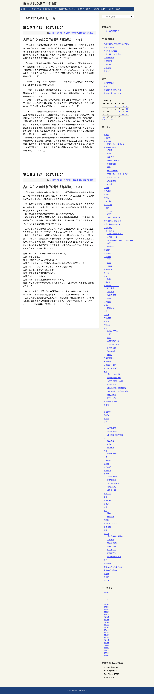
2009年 (106, 645)
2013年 (106, 635)
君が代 (109, 214)
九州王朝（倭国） (56, 33)
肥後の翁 (107, 500)
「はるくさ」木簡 (114, 374)
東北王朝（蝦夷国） (111, 401)
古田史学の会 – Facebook (67, 9)
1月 (107, 600)
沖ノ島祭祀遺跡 (113, 483)
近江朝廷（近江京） (100, 9)
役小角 (106, 321)
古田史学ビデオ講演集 (112, 54)
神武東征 (110, 291)
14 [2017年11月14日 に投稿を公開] (112, 111)
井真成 (106, 194)
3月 (107, 595)
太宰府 (106, 305)
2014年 (106, 632)
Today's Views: (110, 667)
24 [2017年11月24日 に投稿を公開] (123, 114)
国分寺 (111, 9)
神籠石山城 (111, 486)
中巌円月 (107, 138)
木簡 (105, 371)
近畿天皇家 (111, 295)
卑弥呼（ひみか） (114, 160)
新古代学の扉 (36, 9)
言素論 (118, 9)
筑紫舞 (106, 463)
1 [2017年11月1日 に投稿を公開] (115, 106)
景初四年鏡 (111, 546)
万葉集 (106, 134)
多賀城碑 (110, 539)
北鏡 (105, 86)
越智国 (106, 520)
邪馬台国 (107, 526)
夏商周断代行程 (113, 341)
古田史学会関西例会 (111, 31)
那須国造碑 (111, 553)
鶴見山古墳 (111, 490)
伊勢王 (109, 150)
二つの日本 (108, 184)
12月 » (110, 119)
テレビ (106, 131)
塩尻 (109, 337)
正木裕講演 (108, 64)
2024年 (106, 606)
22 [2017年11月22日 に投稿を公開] (115, 114)
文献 (105, 328)
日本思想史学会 (110, 358)
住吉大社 (110, 440)
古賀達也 (74, 33)
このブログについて (50, 9)
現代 (105, 422)
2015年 (106, 629)
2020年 (106, 617)
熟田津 (106, 415)
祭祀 (105, 451)
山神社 (109, 444)
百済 (105, 425)
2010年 (106, 642)
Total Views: (109, 674)
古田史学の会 (109, 231)
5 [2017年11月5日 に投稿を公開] (104, 108)
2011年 (106, 640)
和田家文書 (108, 61)
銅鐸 (105, 560)
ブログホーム (25, 9)
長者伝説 (107, 563)
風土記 (106, 577)
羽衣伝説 (107, 470)
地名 (105, 276)
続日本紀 (107, 467)
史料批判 (107, 256)
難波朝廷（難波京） (84, 9)
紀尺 (109, 262)
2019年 (106, 619)
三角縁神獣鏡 (112, 476)
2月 (107, 597)
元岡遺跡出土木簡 (114, 377)
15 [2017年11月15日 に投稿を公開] (115, 111)
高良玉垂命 (111, 180)
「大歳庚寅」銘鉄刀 (115, 536)
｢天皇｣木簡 (111, 398)
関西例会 (110, 246)
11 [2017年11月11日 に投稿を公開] (127, 108)
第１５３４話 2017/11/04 (43, 27)
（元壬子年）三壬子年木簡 (117, 391)
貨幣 (105, 510)
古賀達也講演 (109, 57)
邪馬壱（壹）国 (113, 177)
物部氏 (106, 418)
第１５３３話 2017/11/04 (43, 174)
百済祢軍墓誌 (112, 431)
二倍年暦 (107, 191)
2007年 (106, 650)
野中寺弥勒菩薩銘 (114, 556)
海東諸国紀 (111, 351)
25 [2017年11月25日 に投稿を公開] (127, 114)
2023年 (106, 609)
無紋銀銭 (110, 516)
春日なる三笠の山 (114, 217)
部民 (105, 530)
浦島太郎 (107, 411)
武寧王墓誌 (111, 428)
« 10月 (104, 119)
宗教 (105, 311)
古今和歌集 (108, 211)
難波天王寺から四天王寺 (113, 567)
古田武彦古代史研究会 (112, 90)
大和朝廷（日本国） (111, 285)
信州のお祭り (112, 453)
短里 (109, 259)
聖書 (105, 497)
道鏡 (109, 298)
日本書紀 (107, 361)
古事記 (106, 208)
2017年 (106, 624)
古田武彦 (67, 33)
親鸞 (105, 507)
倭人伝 (106, 198)
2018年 (106, 622)
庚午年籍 (107, 318)
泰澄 (105, 408)
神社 (105, 438)
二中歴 (106, 187)
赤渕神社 (110, 447)
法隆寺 (106, 405)
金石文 (106, 533)
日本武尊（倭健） (111, 365)
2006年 (106, 652)
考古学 (106, 474)
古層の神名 (108, 227)
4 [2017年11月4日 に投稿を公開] (126, 106)
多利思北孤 (111, 163)
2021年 (106, 614)
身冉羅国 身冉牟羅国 (115, 434)
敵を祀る (107, 325)
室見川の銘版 (112, 543)
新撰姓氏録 (111, 348)
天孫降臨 (107, 302)
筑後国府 (107, 460)
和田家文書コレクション (113, 93)
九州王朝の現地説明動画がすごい (117, 44)
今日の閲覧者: (109, 670)
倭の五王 (110, 157)
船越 (109, 278)
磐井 (109, 167)
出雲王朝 (107, 201)
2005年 (106, 655)
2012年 (106, 637)
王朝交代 (107, 67)
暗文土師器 (111, 480)
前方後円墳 (108, 204)
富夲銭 (109, 513)
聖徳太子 (107, 71)
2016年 (106, 627)
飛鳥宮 (106, 580)
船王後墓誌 (111, 549)
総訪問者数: (108, 677)
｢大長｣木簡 (111, 394)
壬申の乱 (107, 282)
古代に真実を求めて (115, 233)
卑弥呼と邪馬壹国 (111, 50)
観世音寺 (110, 307)
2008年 (106, 647)
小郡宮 (106, 314)
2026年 (106, 592)
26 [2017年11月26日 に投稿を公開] (104, 116)
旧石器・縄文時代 (111, 368)
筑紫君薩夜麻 (112, 170)
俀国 (109, 153)
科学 (105, 457)
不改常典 (110, 288)
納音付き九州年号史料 (115, 144)
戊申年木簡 (111, 384)
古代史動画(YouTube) (112, 224)
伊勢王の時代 (109, 47)
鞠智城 (106, 573)
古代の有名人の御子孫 (112, 221)
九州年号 (107, 141)
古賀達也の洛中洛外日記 (40, 3)
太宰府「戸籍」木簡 (115, 381)
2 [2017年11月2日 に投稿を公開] (119, 106)
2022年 (106, 612)
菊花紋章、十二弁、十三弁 (117, 174)
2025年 (106, 604)
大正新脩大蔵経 (113, 344)
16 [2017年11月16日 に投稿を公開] (119, 111)
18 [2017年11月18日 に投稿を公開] (127, 111)
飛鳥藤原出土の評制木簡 (116, 388)
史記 (109, 334)
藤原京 (106, 503)
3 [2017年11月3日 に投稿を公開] (123, 106)
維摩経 (109, 354)
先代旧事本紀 (109, 83)
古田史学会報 (112, 237)
